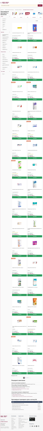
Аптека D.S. (2, 9)
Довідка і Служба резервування (23, 422)
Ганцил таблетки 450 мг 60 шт (16, 394)
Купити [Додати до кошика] (19, 40)
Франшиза (12, 421)
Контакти (12, 424)
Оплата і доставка (21, 425)
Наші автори (13, 423)
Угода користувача (13, 427)
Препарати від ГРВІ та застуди (9, 9)
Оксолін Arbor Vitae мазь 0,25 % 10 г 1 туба (18, 387)
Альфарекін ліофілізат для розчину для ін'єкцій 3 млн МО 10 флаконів (22, 396)
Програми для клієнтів (22, 421)
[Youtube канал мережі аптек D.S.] (34, 426)
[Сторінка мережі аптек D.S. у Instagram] (32, 426)
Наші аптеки (20, 420)
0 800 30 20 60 (4, 421)
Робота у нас (13, 422)
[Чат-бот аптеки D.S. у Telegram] (36, 426)
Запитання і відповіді (21, 424)
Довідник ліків (20, 427)
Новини (12, 420)
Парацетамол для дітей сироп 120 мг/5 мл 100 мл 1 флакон (20, 388)
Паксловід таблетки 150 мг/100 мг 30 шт (18, 395)
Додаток (20, 423)
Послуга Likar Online (21, 426)
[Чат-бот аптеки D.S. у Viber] (38, 426)
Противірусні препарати (18, 9)
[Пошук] (40, 5)
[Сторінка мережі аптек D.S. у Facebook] (30, 426)
